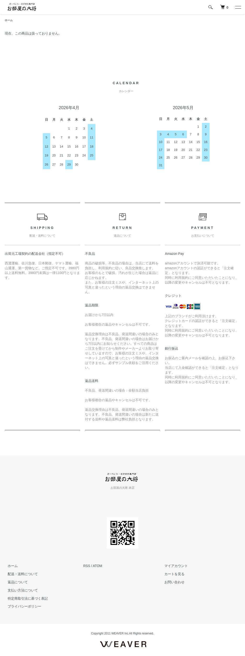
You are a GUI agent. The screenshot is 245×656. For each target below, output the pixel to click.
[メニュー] (238, 7)
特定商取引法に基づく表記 (25, 599)
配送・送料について (20, 574)
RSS (86, 566)
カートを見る (172, 574)
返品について (15, 582)
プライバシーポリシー (21, 607)
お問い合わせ (172, 582)
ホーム (9, 20)
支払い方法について (20, 591)
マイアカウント (173, 566)
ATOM (97, 566)
